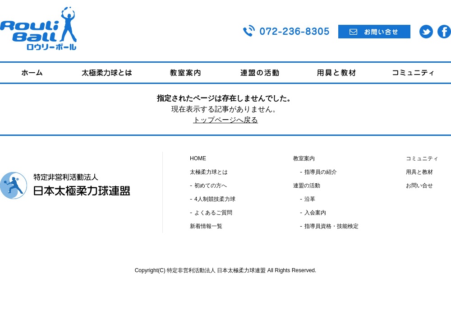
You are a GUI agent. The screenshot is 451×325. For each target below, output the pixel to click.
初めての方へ (210, 185)
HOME (198, 158)
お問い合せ (374, 31)
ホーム (32, 73)
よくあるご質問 (213, 212)
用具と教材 (336, 73)
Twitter (426, 31)
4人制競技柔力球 (214, 199)
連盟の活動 (259, 73)
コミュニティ (413, 73)
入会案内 (315, 212)
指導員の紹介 (320, 172)
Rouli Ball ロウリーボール (38, 28)
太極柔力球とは (106, 73)
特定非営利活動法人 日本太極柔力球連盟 (65, 185)
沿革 (309, 199)
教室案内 (185, 73)
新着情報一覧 (206, 226)
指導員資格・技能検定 (331, 226)
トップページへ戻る (225, 120)
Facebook (444, 31)
